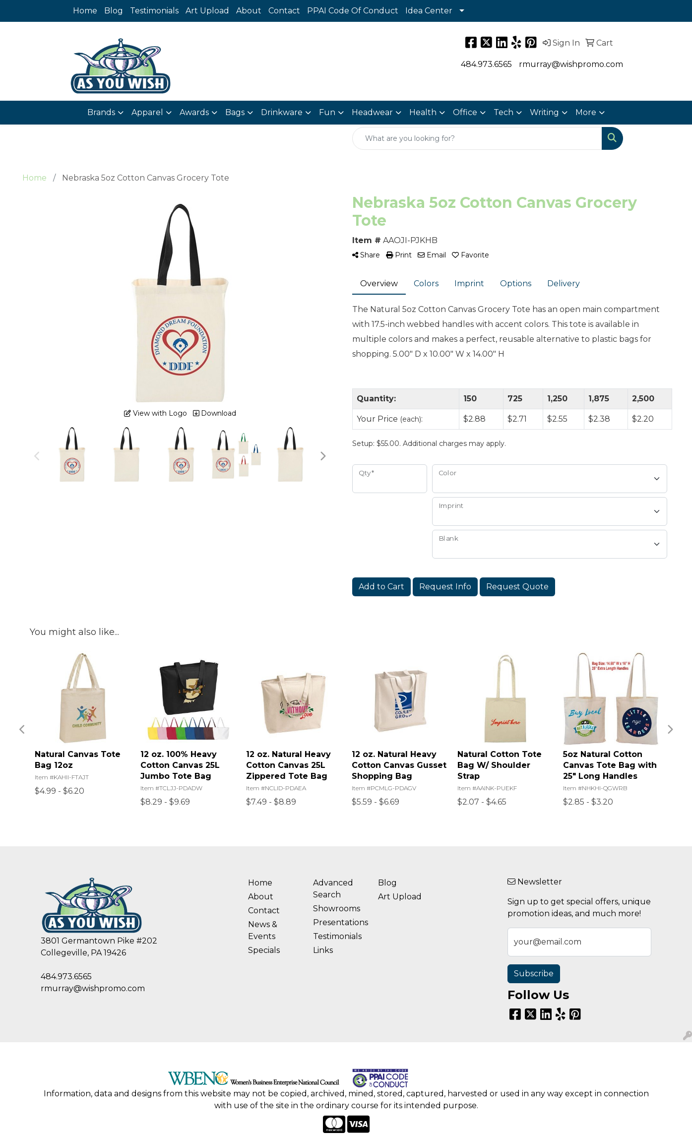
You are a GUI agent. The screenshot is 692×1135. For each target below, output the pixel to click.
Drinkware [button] (282, 112)
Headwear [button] (372, 112)
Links (323, 950)
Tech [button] (503, 112)
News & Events (262, 930)
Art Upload (207, 10)
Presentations (339, 922)
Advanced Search (333, 888)
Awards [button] (194, 112)
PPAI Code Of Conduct (352, 10)
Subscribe (534, 973)
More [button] (585, 112)
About (248, 10)
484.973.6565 (486, 64)
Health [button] (423, 112)
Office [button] (465, 112)
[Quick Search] (477, 138)
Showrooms (336, 908)
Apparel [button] (147, 112)
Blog (113, 10)
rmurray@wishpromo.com (571, 64)
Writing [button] (544, 112)
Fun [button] (327, 112)
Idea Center (428, 10)
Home (85, 10)
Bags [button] (235, 112)
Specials (264, 950)
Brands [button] (101, 112)
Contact (284, 10)
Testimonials (154, 10)
